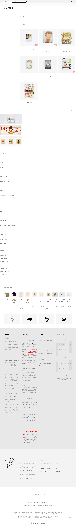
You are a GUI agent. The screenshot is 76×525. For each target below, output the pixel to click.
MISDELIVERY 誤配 (4, 271)
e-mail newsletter (42, 471)
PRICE (70, 24)
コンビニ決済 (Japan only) (46, 350)
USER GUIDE (58, 471)
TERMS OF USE (3, 258)
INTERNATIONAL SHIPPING (6, 277)
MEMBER (57, 460)
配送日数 (25, 363)
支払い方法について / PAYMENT (45, 460)
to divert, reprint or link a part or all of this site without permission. (40, 505)
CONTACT (58, 468)
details (28, 407)
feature (18, 4)
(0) (72, 1)
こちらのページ (10, 409)
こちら (8, 346)
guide (24, 4)
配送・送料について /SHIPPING (45, 463)
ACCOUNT (58, 458)
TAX (24, 407)
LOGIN (57, 463)
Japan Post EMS (25, 439)
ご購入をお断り (54, 512)
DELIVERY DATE (3, 268)
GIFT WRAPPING (4, 274)
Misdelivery (7, 354)
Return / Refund (14, 354)
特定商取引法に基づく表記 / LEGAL (46, 468)
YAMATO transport (31, 417)
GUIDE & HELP (3, 255)
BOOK (24, 10)
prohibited (15, 513)
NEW (74, 24)
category (11, 4)
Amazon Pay (42, 346)
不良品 (8, 344)
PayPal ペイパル (43, 359)
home (5, 4)
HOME (21, 10)
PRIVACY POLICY (4, 261)
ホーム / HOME (42, 458)
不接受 (18, 516)
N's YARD (40, 473)
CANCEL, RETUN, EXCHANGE (6, 265)
